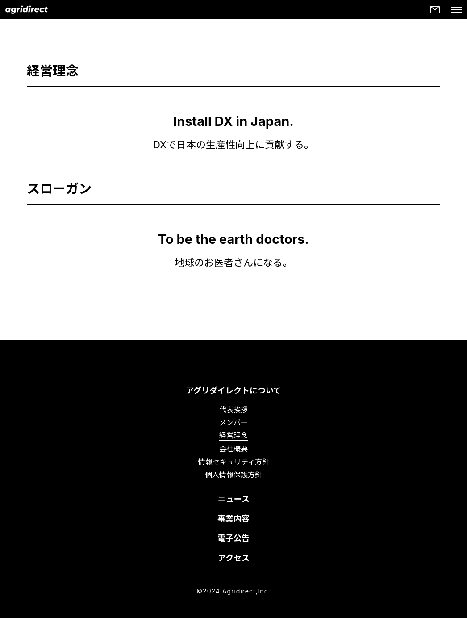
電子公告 (233, 538)
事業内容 (233, 518)
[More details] (434, 9)
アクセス (234, 558)
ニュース (234, 499)
